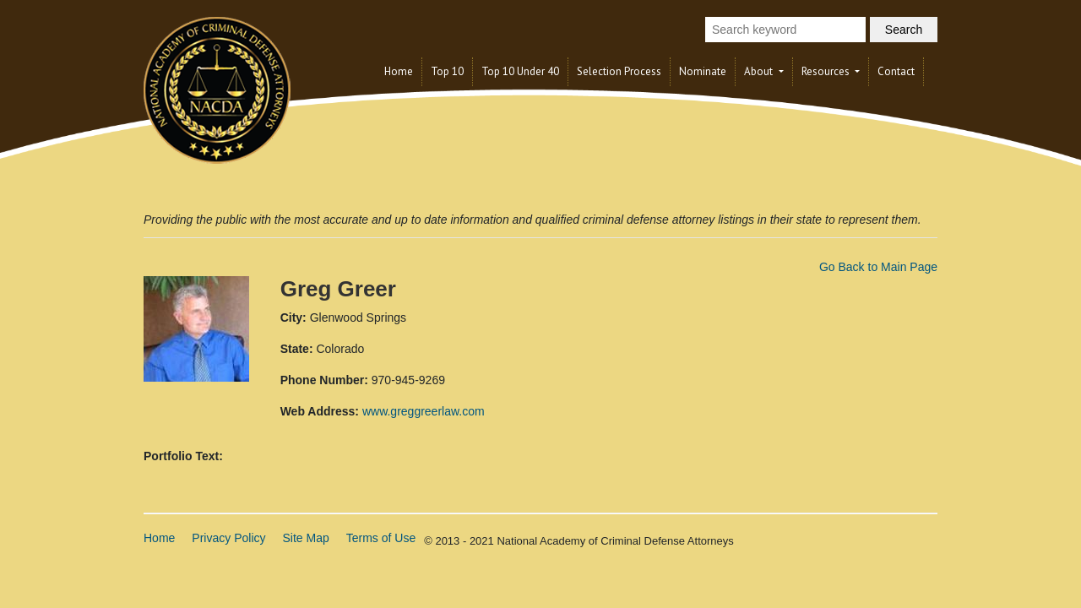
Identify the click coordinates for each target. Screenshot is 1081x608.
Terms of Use (381, 538)
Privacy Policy (228, 538)
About (759, 71)
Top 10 (447, 71)
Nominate (702, 71)
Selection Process (619, 71)
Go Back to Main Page (878, 267)
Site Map (306, 538)
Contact (896, 71)
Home (398, 71)
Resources (826, 71)
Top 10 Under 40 (520, 71)
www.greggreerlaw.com (423, 411)
